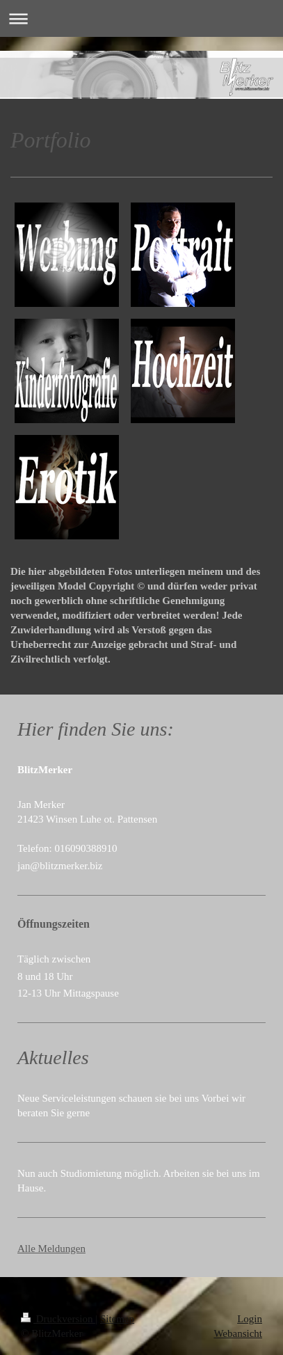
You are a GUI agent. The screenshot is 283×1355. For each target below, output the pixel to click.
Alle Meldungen (51, 1248)
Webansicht (237, 1333)
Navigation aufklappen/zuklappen (141, 18)
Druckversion (58, 1318)
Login (249, 1318)
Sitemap (117, 1318)
